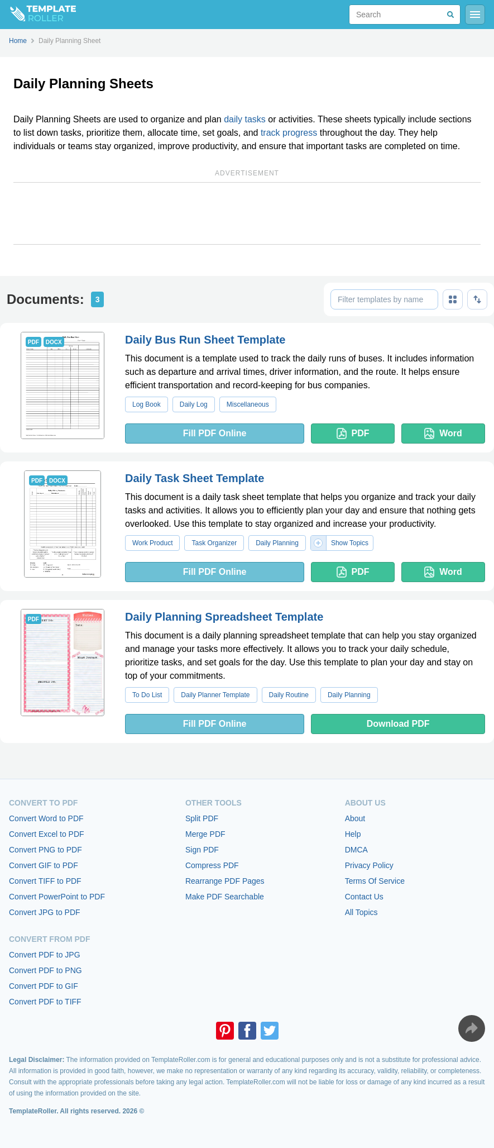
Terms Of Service (375, 881)
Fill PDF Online (215, 433)
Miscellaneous (248, 404)
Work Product (152, 543)
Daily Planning (277, 543)
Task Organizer (214, 543)
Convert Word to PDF (46, 818)
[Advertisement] (247, 213)
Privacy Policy (369, 865)
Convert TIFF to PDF (45, 881)
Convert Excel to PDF (46, 834)
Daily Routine (289, 695)
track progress (289, 132)
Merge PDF (205, 834)
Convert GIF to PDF (43, 865)
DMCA (356, 849)
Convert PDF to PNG (45, 970)
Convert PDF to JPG (44, 954)
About (355, 818)
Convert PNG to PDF (45, 849)
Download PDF (398, 723)
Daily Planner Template (215, 695)
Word (443, 433)
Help (353, 834)
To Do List (147, 695)
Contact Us (364, 896)
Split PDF (201, 818)
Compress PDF (212, 865)
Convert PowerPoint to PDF (57, 896)
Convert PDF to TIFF (45, 1001)
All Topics (361, 912)
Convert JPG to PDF (44, 912)
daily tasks (245, 119)
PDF (353, 433)
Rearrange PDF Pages (225, 881)
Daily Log (194, 404)
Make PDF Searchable (224, 896)
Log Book (146, 404)
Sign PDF (202, 849)
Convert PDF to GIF (43, 986)
